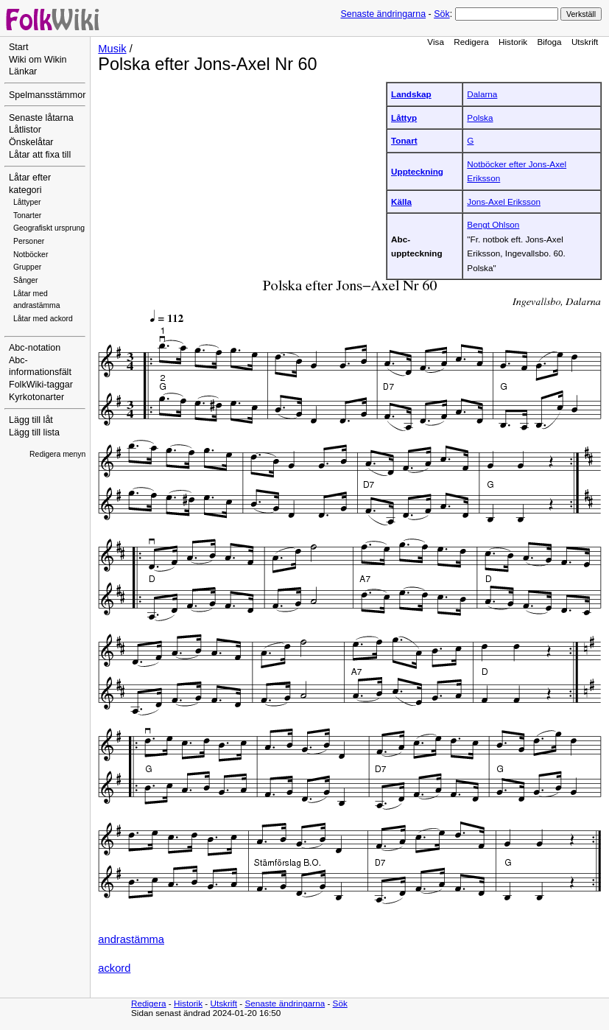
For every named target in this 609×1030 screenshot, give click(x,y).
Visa (435, 41)
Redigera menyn (57, 454)
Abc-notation (34, 348)
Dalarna (482, 94)
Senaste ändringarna (383, 14)
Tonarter (27, 215)
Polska (480, 117)
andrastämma (131, 939)
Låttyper (27, 202)
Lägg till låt (31, 420)
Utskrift (584, 41)
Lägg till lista (34, 432)
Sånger (25, 280)
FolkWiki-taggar (41, 384)
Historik (513, 41)
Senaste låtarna (41, 118)
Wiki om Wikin (38, 60)
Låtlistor (25, 130)
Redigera (471, 41)
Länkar (23, 71)
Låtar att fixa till (40, 155)
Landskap (411, 94)
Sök (441, 14)
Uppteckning (417, 171)
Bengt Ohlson (493, 224)
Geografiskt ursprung (49, 228)
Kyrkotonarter (36, 397)
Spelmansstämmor (47, 95)
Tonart (404, 140)
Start (18, 47)
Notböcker (30, 255)
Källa (401, 201)
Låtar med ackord (43, 319)
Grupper (27, 267)
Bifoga (549, 41)
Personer (28, 241)
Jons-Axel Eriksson (504, 201)
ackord (114, 968)
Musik (112, 49)
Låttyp (404, 117)
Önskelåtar (31, 142)
